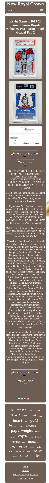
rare (24, 415)
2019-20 (12, 437)
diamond (31, 426)
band (13, 425)
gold (34, 420)
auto (39, 447)
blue (11, 451)
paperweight (22, 430)
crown (14, 414)
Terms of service (25, 478)
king (40, 426)
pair (12, 410)
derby (35, 455)
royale (22, 446)
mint (24, 442)
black (29, 451)
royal (22, 435)
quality (33, 441)
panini (14, 456)
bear (40, 416)
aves (26, 422)
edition (38, 450)
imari (17, 420)
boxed (24, 456)
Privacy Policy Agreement (25, 474)
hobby (12, 447)
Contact (25, 470)
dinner (21, 426)
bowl (31, 437)
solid (32, 415)
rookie (37, 410)
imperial (32, 447)
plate (38, 436)
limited (16, 441)
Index (25, 466)
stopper (21, 409)
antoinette (20, 451)
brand (37, 432)
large (30, 410)
